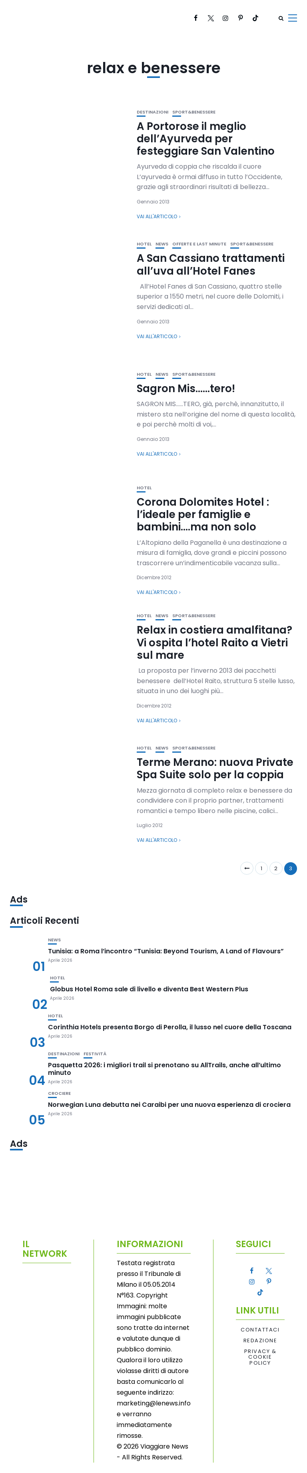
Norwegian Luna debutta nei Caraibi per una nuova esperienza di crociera (169, 1104)
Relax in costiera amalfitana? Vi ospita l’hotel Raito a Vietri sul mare (214, 642)
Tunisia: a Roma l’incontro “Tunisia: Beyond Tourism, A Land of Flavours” (166, 951)
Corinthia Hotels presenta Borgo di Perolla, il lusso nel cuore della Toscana (169, 1027)
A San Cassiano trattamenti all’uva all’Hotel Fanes (211, 264)
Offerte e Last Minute (199, 244)
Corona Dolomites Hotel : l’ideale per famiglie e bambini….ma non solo (203, 514)
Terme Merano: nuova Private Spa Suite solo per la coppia (215, 768)
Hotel (144, 244)
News (161, 244)
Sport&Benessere (193, 112)
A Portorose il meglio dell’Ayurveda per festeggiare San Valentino (206, 138)
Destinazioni (152, 112)
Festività (95, 1054)
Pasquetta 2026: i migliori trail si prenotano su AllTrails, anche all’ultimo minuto (164, 1068)
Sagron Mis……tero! (186, 388)
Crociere (59, 1093)
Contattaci (260, 1330)
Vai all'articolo (157, 216)
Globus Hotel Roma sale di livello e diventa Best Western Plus (149, 989)
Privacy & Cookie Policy (260, 1357)
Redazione (260, 1340)
